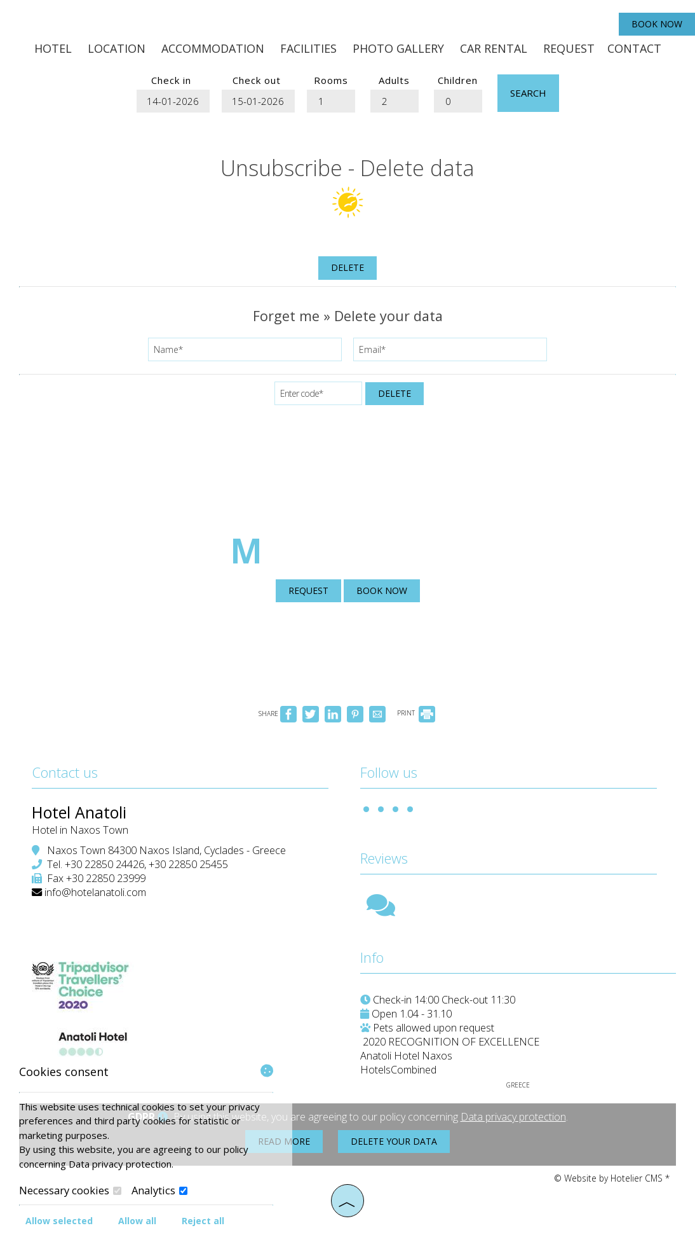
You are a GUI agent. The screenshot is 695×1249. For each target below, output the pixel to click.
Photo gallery (398, 48)
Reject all (203, 1221)
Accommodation (212, 48)
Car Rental (493, 48)
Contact (634, 48)
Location (116, 48)
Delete (347, 267)
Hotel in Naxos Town (80, 830)
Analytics (159, 1190)
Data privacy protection (513, 1117)
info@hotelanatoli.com (95, 892)
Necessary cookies (70, 1190)
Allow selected (59, 1221)
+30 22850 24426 (104, 864)
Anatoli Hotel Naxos (406, 1056)
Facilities (308, 48)
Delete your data (394, 1141)
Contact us (65, 772)
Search (528, 92)
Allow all (137, 1221)
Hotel (53, 48)
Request (569, 48)
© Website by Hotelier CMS (609, 1178)
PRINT (416, 712)
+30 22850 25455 (188, 864)
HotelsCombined (398, 1070)
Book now (656, 24)
